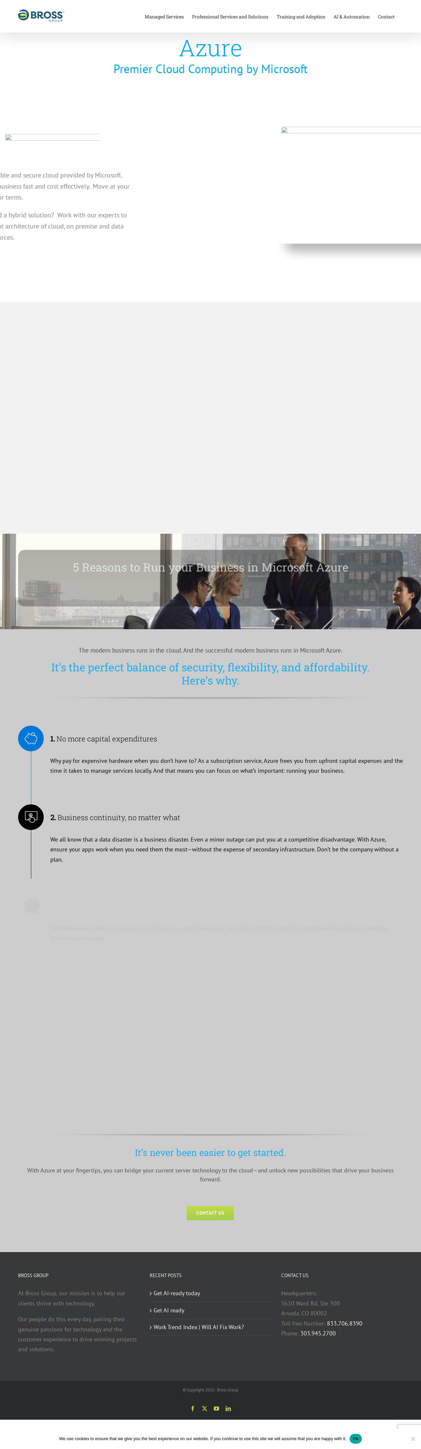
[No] (412, 1439)
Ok (356, 1438)
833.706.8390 (344, 1323)
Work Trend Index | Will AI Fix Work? (199, 1327)
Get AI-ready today (177, 1293)
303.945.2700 (318, 1333)
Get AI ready (169, 1310)
